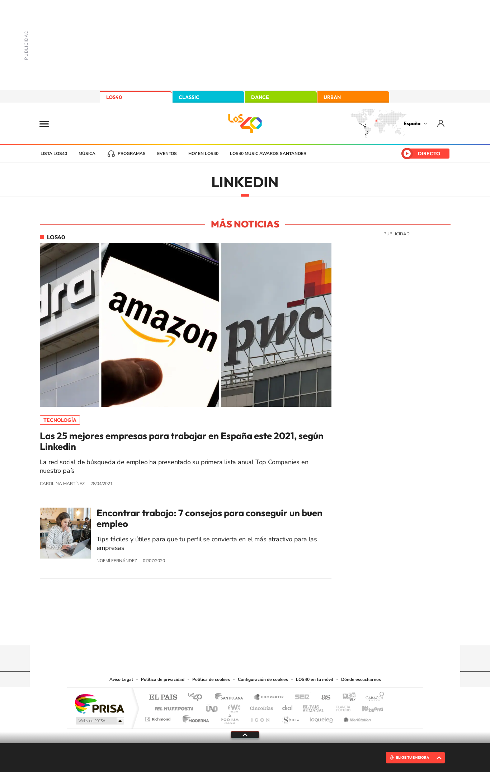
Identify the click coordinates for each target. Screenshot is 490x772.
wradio (233, 706)
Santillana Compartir (269, 697)
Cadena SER (300, 697)
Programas (132, 153)
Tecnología (59, 420)
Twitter (245, 631)
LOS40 (114, 97)
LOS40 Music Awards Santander (268, 153)
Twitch (273, 631)
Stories (288, 631)
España (412, 123)
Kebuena (366, 706)
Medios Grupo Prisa (99, 720)
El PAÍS (163, 697)
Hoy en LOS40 (203, 153)
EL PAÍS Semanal (314, 706)
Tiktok (216, 631)
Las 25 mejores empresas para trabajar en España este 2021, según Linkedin (182, 441)
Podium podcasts (229, 717)
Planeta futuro (340, 706)
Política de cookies (211, 679)
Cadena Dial (288, 706)
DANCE (260, 97)
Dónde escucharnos (361, 679)
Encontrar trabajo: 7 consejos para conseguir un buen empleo (209, 518)
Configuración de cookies (263, 679)
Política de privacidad (162, 679)
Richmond (158, 717)
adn (346, 697)
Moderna (194, 717)
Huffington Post (172, 706)
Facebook (259, 631)
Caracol (372, 697)
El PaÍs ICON (260, 717)
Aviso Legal (121, 679)
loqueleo (322, 717)
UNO (212, 706)
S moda (290, 717)
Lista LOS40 (54, 153)
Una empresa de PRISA (99, 703)
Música (87, 153)
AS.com (323, 697)
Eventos (167, 153)
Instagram (202, 631)
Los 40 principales (197, 697)
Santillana (231, 697)
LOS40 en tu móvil (314, 679)
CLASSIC (189, 97)
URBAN (332, 97)
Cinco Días (260, 706)
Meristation (356, 717)
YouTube (230, 631)
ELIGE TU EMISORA (412, 757)
